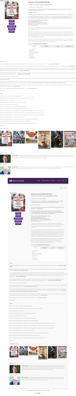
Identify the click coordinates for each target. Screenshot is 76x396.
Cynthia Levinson (32, 7)
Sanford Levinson (39, 7)
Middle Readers (4, 0)
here (46, 157)
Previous (61, 187)
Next (65, 187)
